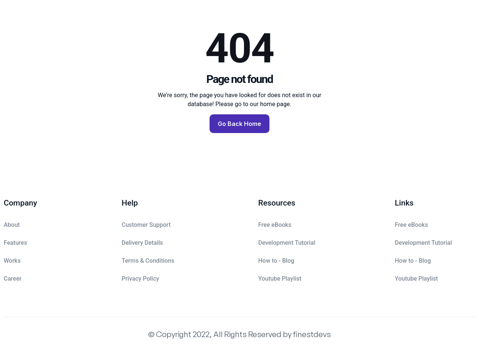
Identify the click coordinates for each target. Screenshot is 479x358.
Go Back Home (239, 123)
